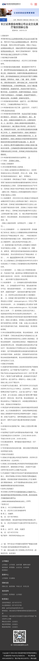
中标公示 (19, 586)
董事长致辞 (26, 565)
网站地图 (33, 658)
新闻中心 (5, 574)
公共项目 (19, 594)
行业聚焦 (12, 578)
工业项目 (5, 594)
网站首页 (19, 20)
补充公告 (26, 586)
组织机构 (5, 567)
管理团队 (12, 567)
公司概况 (5, 561)
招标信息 (25, 20)
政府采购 (12, 586)
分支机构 (26, 567)
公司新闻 (5, 578)
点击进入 (15, 621)
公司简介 (5, 565)
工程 (36, 20)
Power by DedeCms (18, 656)
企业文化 (19, 567)
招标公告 (31, 20)
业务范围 (19, 565)
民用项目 (12, 594)
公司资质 (12, 565)
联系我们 (5, 570)
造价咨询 (5, 591)
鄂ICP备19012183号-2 (22, 658)
